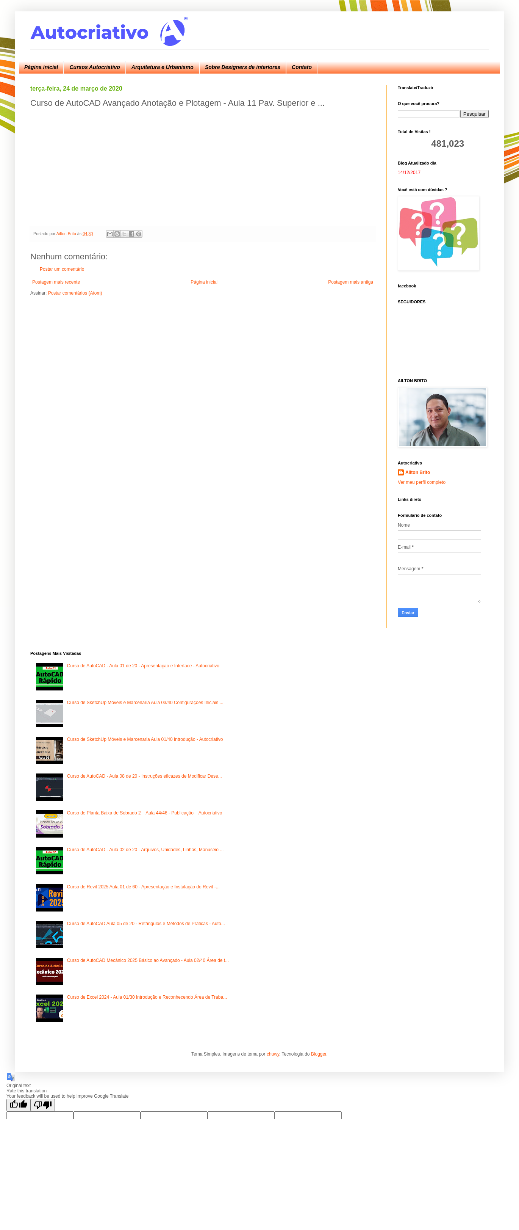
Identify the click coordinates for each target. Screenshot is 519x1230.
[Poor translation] (43, 1105)
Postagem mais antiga (350, 282)
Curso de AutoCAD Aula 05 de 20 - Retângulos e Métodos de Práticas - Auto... (146, 923)
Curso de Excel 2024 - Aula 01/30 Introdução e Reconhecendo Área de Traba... (147, 997)
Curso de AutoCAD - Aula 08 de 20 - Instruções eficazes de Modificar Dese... (144, 776)
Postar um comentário (62, 269)
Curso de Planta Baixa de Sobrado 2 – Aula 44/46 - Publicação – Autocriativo (144, 813)
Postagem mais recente (56, 282)
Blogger (319, 1054)
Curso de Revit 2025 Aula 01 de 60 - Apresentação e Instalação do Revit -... (143, 887)
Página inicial (41, 67)
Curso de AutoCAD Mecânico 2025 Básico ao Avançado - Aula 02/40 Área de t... (148, 960)
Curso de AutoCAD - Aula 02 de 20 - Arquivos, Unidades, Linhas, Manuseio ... (145, 849)
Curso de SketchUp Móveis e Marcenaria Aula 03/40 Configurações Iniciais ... (145, 702)
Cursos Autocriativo (94, 67)
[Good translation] (18, 1105)
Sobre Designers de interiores (242, 67)
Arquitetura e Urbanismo (162, 67)
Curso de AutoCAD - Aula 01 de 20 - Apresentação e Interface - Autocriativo (143, 665)
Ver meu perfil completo (422, 482)
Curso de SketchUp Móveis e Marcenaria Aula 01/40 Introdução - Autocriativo (145, 739)
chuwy (273, 1054)
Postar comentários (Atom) (75, 293)
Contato (302, 67)
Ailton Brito (417, 472)
